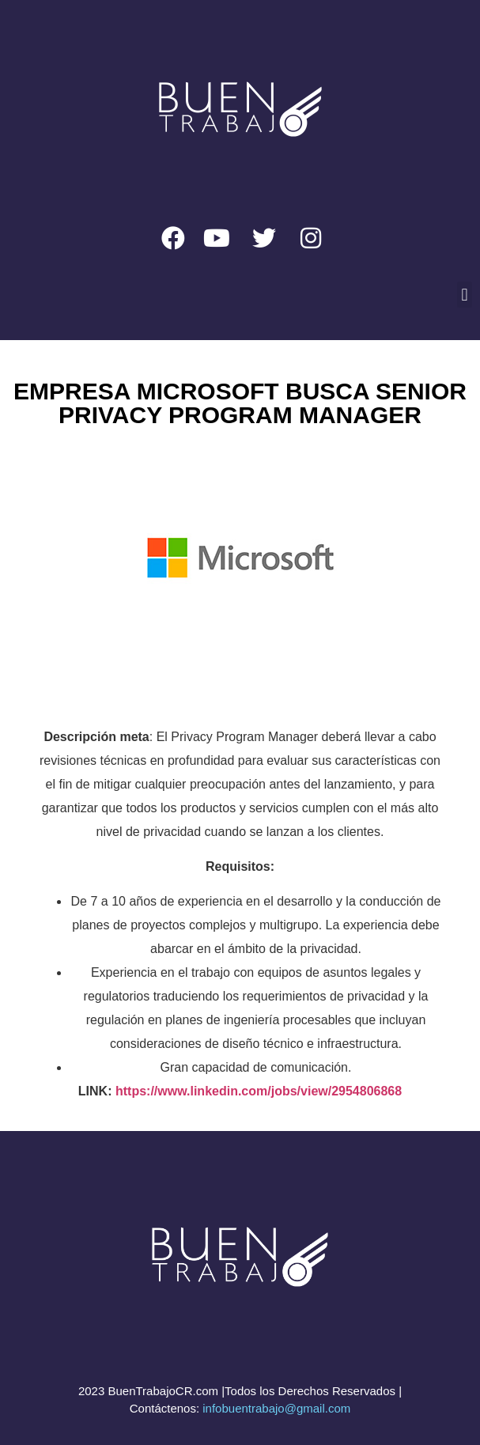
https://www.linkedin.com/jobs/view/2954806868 (258, 1091)
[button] (464, 295)
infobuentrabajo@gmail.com (276, 1408)
